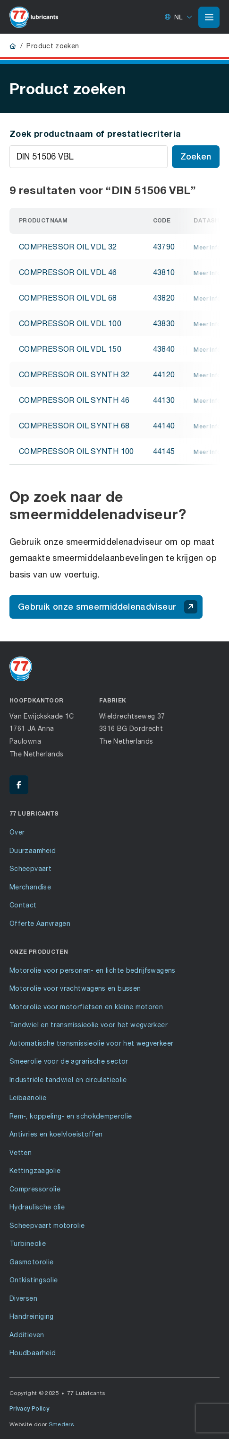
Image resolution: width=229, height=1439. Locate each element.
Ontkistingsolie (33, 1280)
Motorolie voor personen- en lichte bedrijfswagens (92, 970)
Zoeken (195, 156)
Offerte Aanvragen (39, 923)
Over (17, 832)
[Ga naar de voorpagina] (33, 17)
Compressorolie (34, 1189)
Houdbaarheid (32, 1353)
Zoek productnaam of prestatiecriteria (95, 133)
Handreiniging (31, 1316)
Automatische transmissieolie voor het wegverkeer (91, 1043)
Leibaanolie (27, 1097)
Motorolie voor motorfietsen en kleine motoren (86, 1007)
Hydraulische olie (37, 1207)
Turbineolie (27, 1243)
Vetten (20, 1152)
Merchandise (30, 887)
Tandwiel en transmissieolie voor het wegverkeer (88, 1025)
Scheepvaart (30, 868)
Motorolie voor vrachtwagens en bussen (75, 988)
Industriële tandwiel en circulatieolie (68, 1079)
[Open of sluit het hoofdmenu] (209, 17)
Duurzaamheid (32, 850)
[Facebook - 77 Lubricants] (18, 784)
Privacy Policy (29, 1408)
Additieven (26, 1335)
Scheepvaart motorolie (47, 1225)
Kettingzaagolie (34, 1170)
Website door (41, 1424)
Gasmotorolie (31, 1262)
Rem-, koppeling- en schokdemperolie (70, 1116)
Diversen (23, 1298)
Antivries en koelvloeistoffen (55, 1134)
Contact (23, 905)
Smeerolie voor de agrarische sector (68, 1061)
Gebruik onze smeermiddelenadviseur (107, 606)
